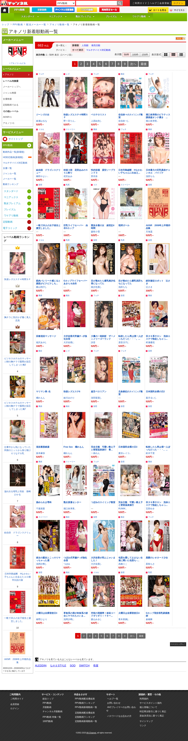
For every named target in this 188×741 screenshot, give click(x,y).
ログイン (178, 3)
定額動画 (8, 221)
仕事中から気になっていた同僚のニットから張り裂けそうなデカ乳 (17, 450)
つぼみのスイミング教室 (103, 502)
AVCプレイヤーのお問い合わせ (121, 709)
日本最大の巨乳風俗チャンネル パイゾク (158, 171)
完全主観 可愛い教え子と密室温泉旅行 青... (103, 448)
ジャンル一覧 (9, 173)
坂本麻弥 (40, 453)
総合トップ (48, 698)
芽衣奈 (94, 176)
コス (95, 185)
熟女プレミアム (85, 16)
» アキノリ (8, 74)
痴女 (122, 74)
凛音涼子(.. (123, 342)
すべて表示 (77, 50)
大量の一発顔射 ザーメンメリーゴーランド (103, 337)
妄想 (40, 185)
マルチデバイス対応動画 (98, 50)
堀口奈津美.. (152, 121)
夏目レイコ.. (124, 453)
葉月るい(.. (151, 398)
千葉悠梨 (40, 508)
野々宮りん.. (70, 121)
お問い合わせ (113, 703)
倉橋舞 (149, 619)
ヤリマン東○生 (43, 391)
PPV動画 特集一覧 (52, 717)
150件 (145, 54)
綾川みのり (69, 398)
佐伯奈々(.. (123, 121)
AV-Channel (14, 3)
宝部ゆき (150, 508)
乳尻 (68, 185)
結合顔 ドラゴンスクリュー (17, 534)
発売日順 (95, 45)
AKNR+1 (7, 117)
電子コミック (10, 228)
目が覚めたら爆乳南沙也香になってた (103, 282)
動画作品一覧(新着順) (13, 152)
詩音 (93, 342)
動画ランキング (10, 184)
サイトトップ (15, 139)
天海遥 (149, 231)
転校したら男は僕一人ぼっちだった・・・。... (130, 337)
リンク (143, 725)
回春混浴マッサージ (46, 336)
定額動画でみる (10, 105)
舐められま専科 (44, 502)
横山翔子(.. (41, 287)
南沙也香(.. (96, 287)
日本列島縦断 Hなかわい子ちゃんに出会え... (130, 171)
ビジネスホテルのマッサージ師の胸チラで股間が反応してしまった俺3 (17, 361)
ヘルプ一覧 (112, 698)
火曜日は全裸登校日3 (46, 613)
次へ (133, 64)
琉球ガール (123, 225)
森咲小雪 (95, 231)
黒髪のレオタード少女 (157, 557)
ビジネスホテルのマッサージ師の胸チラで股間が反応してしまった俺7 (17, 406)
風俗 (95, 129)
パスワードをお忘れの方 (119, 716)
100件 (135, 54)
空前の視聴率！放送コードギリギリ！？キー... (103, 614)
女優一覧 (7, 168)
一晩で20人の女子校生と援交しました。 (48, 226)
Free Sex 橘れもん (74, 447)
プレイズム (114, 16)
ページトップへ (177, 644)
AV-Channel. (91, 733)
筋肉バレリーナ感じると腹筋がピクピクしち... (48, 282)
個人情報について (148, 707)
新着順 (75, 45)
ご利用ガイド (139, 3)
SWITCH (84, 665)
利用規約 (144, 698)
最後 (144, 64)
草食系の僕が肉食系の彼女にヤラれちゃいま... (76, 614)
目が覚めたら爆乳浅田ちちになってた (130, 282)
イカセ (41, 129)
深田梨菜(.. (96, 398)
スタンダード (30, 16)
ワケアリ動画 (141, 16)
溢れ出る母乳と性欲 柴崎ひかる (17, 493)
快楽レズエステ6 (72, 391)
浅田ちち (150, 176)
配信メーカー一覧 (36, 24)
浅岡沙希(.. (41, 564)
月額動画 (47, 707)
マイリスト (179, 10)
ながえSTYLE (58, 665)
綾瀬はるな (41, 121)
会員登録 (164, 3)
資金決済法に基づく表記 (152, 715)
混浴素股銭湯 (42, 447)
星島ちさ (150, 564)
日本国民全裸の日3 (127, 447)
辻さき (149, 287)
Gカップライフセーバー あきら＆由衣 (76, 282)
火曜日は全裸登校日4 (129, 613)
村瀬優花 (150, 342)
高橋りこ (122, 564)
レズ (68, 74)
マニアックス (58, 16)
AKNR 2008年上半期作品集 (17, 661)
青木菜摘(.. (123, 619)
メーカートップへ (12, 86)
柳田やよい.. (42, 176)
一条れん (95, 453)
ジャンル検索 (9, 93)
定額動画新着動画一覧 (86, 721)
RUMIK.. (122, 508)
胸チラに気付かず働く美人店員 (17, 319)
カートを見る (159, 10)
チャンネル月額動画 (52, 711)
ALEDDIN (40, 665)
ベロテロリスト (98, 114)
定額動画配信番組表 (85, 712)
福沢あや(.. (41, 342)
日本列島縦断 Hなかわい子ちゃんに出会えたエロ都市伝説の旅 (17, 576)
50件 (126, 54)
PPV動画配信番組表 (85, 698)
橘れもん (40, 398)
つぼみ (67, 564)
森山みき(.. (96, 619)
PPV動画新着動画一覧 (86, 707)
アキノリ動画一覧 (59, 24)
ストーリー (70, 129)
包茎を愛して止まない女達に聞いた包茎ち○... (130, 559)
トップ (5, 24)
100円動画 (48, 721)
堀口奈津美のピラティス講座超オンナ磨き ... (158, 116)
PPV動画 (18, 24)
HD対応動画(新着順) (13, 157)
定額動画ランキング (85, 717)
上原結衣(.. (96, 121)
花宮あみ (68, 176)
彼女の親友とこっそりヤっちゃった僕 (48, 559)
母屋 (95, 665)
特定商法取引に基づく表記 (153, 711)
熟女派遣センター (72, 502)
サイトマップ (146, 721)
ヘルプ (153, 3)
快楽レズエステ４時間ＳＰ (17, 279)
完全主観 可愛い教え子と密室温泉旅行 (130, 503)
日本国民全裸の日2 (155, 391)
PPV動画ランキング (85, 703)
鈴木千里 (150, 453)
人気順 (85, 45)
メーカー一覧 (9, 179)
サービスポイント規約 (151, 703)
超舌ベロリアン (98, 391)
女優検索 (7, 99)
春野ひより (41, 619)
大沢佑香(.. (69, 342)
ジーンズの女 (42, 114)
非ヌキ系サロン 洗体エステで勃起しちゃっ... (158, 337)
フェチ (41, 74)
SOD (72, 665)
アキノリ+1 (8, 123)
